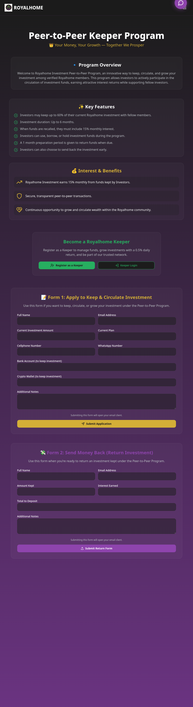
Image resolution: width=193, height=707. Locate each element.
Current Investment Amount (35, 330)
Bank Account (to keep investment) (39, 361)
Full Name (23, 315)
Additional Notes (28, 391)
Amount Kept (25, 485)
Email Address (107, 315)
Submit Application (96, 424)
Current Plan (106, 330)
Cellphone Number (29, 345)
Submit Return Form (96, 548)
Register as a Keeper (66, 265)
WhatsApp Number (110, 345)
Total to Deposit (27, 501)
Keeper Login (126, 265)
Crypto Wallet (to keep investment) (39, 376)
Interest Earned (108, 485)
